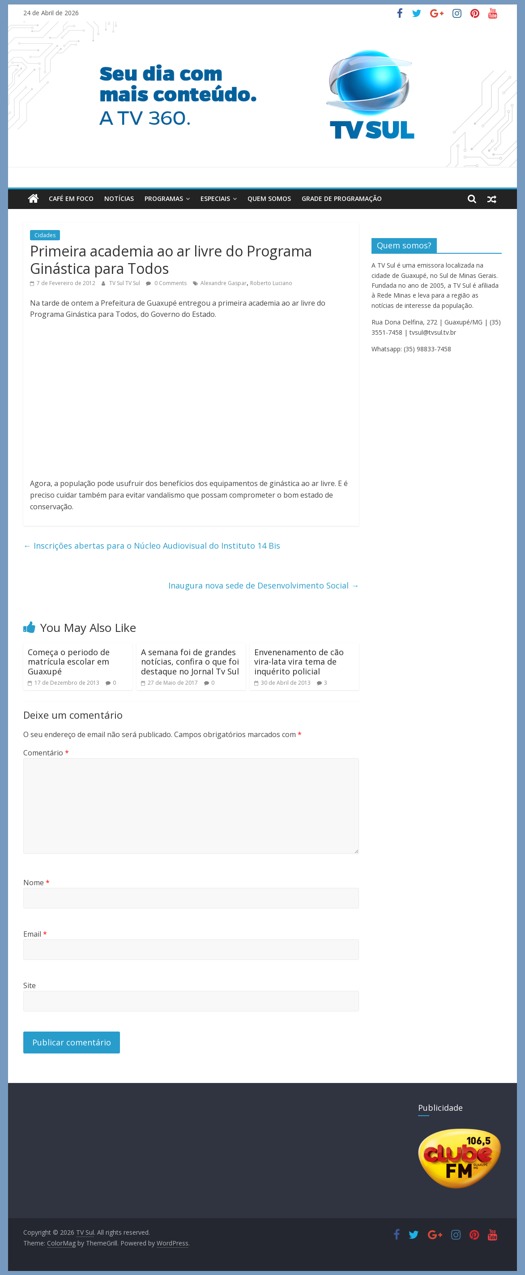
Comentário (46, 752)
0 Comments (166, 282)
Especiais (215, 198)
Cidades (44, 235)
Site (29, 985)
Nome (36, 882)
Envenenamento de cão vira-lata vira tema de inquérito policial (299, 661)
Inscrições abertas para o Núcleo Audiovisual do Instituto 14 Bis (151, 545)
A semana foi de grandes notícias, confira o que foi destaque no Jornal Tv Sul (190, 661)
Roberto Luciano (271, 282)
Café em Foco (71, 198)
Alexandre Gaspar (224, 282)
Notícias (119, 198)
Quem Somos (269, 198)
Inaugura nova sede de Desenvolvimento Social (263, 585)
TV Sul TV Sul (125, 282)
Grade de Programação (342, 198)
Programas (164, 198)
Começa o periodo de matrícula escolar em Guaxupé (69, 661)
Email (35, 934)
